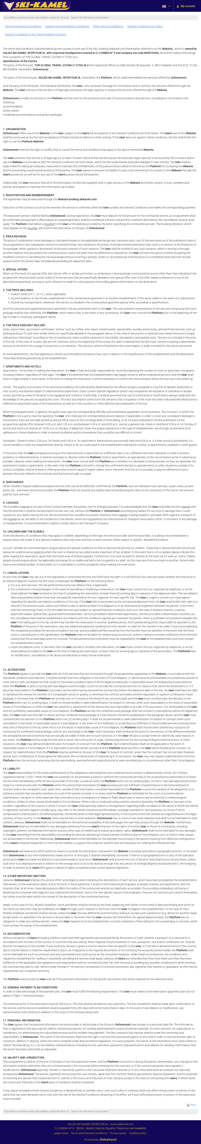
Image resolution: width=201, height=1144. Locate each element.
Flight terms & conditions (108, 26)
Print (191, 1104)
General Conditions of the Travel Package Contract (35, 34)
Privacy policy (118, 1133)
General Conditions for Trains (145, 26)
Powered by (101, 1139)
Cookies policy (137, 1133)
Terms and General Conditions (23, 26)
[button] (165, 6)
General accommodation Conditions (67, 26)
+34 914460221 (137, 1128)
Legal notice (61, 1133)
